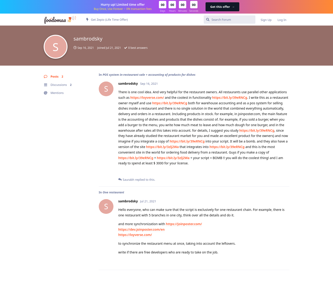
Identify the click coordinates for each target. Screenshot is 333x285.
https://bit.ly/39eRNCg (229, 97)
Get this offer (222, 7)
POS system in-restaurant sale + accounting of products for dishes (149, 75)
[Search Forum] (229, 19)
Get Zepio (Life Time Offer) (107, 19)
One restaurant (113, 192)
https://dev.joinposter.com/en (141, 229)
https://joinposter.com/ (184, 224)
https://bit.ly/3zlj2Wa (162, 147)
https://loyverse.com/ (147, 97)
